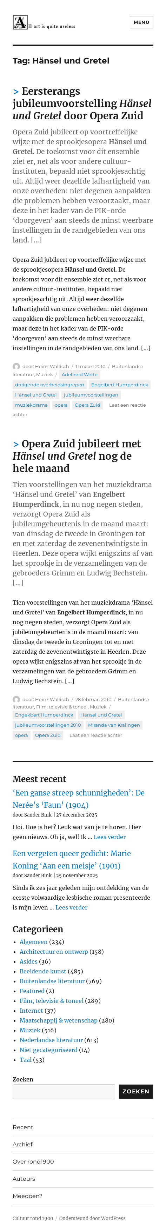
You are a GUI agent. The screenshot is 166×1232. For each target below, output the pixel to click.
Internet (31, 1010)
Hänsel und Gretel (36, 395)
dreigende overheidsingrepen (49, 384)
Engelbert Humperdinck (119, 384)
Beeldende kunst (43, 971)
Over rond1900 (33, 1161)
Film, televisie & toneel (62, 707)
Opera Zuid (87, 405)
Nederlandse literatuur (51, 1040)
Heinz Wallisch (52, 366)
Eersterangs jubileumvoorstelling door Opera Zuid (82, 103)
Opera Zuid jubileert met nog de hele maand (77, 456)
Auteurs (24, 1179)
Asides (29, 961)
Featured (32, 990)
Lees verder (110, 836)
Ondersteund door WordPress (92, 1218)
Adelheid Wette (80, 374)
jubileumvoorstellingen (91, 395)
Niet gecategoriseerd (49, 1049)
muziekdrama (31, 405)
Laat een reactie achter (95, 735)
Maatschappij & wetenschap (59, 1020)
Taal (26, 1059)
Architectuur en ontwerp (54, 951)
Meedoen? (27, 1196)
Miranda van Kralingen (114, 725)
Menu (141, 22)
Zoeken (23, 1079)
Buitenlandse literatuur (52, 981)
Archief (22, 1144)
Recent (23, 1127)
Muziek (44, 374)
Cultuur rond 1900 (33, 1218)
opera (61, 405)
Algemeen (34, 941)
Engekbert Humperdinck (44, 715)
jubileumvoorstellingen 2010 (48, 725)
